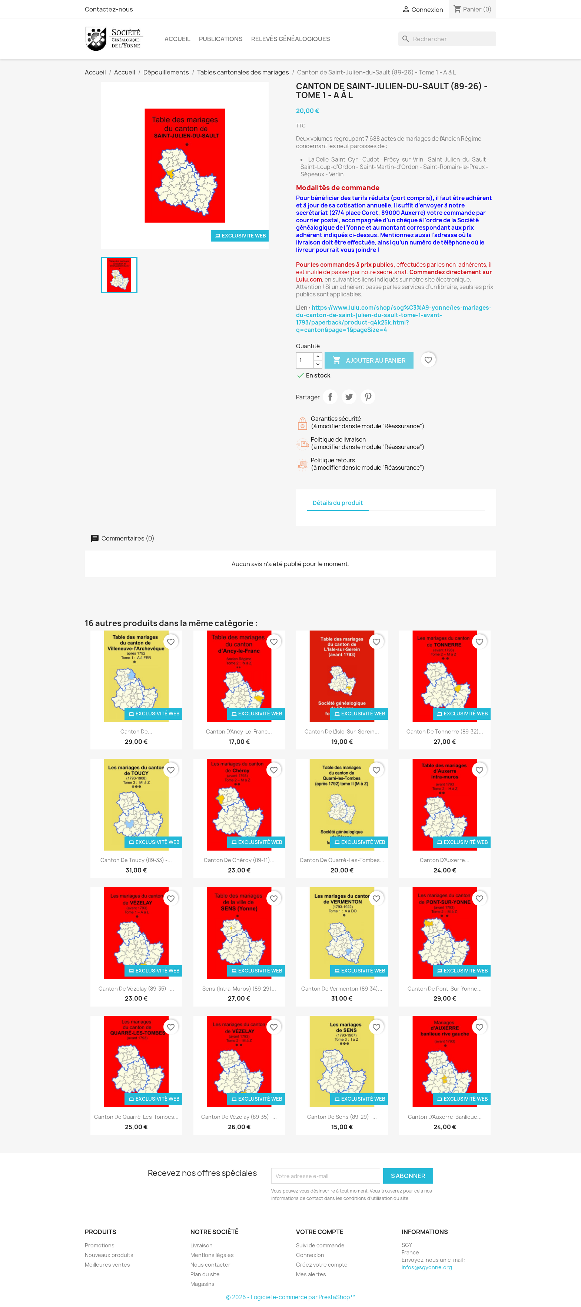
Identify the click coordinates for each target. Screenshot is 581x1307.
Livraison (201, 1245)
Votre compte (319, 1232)
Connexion (310, 1254)
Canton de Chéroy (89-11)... (239, 860)
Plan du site (205, 1274)
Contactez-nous (109, 9)
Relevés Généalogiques (290, 39)
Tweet (349, 396)
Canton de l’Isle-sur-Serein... (342, 731)
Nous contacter (210, 1264)
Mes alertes (311, 1274)
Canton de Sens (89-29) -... (342, 1116)
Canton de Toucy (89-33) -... (136, 860)
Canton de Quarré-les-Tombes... (342, 860)
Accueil (177, 39)
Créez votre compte (322, 1264)
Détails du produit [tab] (338, 503)
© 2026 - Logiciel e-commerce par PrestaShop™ (290, 1297)
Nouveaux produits (109, 1254)
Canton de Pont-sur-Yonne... (445, 988)
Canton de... (136, 731)
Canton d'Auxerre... (444, 860)
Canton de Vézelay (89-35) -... (136, 988)
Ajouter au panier (369, 360)
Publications (221, 39)
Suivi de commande (320, 1245)
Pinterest (368, 396)
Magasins (202, 1283)
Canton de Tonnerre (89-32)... (444, 731)
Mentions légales (212, 1254)
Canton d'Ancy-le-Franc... (239, 731)
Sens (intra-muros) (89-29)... (239, 988)
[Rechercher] (447, 38)
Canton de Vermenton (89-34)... (341, 988)
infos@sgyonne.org (427, 1267)
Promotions (99, 1245)
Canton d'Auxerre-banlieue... (445, 1116)
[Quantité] (305, 360)
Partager (330, 396)
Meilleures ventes (107, 1264)
